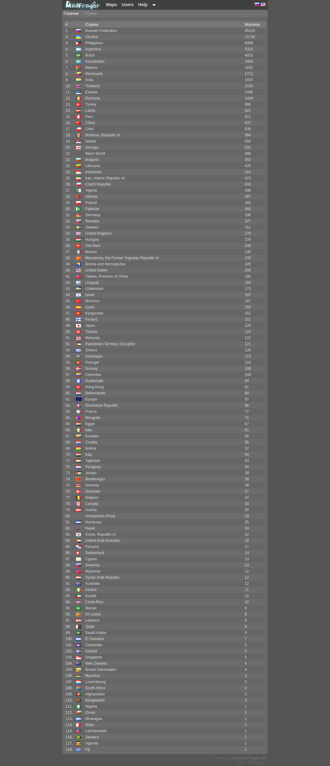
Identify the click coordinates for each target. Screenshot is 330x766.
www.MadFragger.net (249, 758)
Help (143, 4)
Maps (111, 4)
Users (128, 4)
